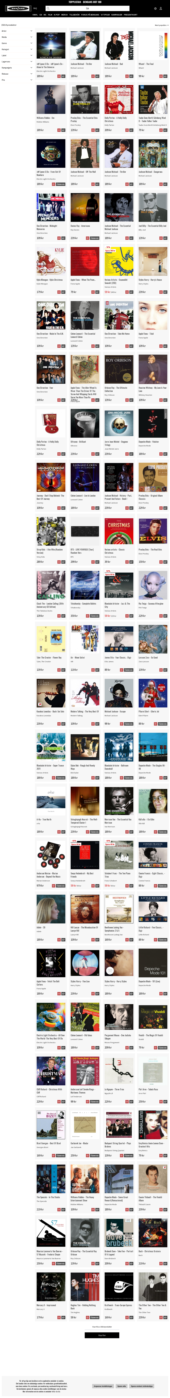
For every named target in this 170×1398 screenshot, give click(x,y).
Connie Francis (144, 880)
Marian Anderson (43, 880)
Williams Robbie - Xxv (45, 117)
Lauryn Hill (74, 934)
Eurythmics (143, 1150)
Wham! (141, 68)
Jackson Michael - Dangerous (150, 171)
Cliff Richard (41, 1096)
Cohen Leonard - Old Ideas (81, 1035)
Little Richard (144, 934)
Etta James (109, 661)
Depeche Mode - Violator (149, 441)
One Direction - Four (45, 387)
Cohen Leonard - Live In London (83, 495)
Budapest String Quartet (114, 1150)
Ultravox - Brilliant (78, 441)
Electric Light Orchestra (46, 71)
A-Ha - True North (44, 819)
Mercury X (40, 1309)
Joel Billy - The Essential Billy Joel (152, 225)
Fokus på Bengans (90, 14)
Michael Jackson (77, 68)
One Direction (42, 233)
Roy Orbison (109, 395)
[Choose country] (155, 8)
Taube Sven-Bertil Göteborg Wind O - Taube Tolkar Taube (152, 119)
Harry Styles (143, 284)
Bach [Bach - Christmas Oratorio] (141, 1255)
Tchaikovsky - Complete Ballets (83, 603)
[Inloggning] (161, 8)
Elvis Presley (76, 125)
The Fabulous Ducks (44, 611)
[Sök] (87, 8)
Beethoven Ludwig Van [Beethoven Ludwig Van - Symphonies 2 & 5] (114, 934)
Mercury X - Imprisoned (46, 1305)
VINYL (35, 14)
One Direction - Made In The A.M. (50, 333)
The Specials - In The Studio (48, 1197)
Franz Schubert (111, 880)
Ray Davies (75, 230)
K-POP (57, 14)
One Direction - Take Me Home (117, 333)
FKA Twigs (143, 607)
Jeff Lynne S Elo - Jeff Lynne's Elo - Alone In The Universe (50, 65)
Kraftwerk (108, 1309)
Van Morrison (110, 826)
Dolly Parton (109, 125)
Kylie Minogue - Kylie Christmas (50, 279)
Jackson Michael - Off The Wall (83, 171)
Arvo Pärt (142, 1093)
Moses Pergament (112, 1042)
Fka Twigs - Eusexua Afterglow (151, 603)
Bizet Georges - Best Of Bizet (49, 1143)
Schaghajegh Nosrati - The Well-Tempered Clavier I (84, 821)
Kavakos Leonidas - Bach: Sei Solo (50, 711)
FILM (50, 14)
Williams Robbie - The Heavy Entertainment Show (82, 1199)
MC (45, 14)
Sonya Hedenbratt (78, 880)
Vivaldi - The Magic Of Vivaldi (151, 1035)
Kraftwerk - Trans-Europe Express (118, 1305)
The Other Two (144, 1312)
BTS (72, 557)
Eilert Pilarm (143, 715)
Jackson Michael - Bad (114, 64)
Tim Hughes (75, 1312)
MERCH (64, 14)
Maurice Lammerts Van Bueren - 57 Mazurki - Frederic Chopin (50, 1253)
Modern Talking (77, 715)
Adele (39, 931)
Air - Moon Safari (78, 657)
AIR (72, 661)
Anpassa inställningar (103, 1386)
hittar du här (56, 1391)
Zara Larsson (144, 661)
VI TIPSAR (105, 14)
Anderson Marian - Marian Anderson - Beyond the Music (48, 875)
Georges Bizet (42, 1147)
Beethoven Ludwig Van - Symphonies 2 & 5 (114, 929)
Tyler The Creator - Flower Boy (49, 657)
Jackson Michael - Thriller (81, 64)
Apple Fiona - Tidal (146, 333)
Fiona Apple (75, 284)
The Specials (42, 1201)
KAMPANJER (116, 14)
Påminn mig (61, 184)
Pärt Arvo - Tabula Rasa (148, 1089)
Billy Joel (142, 230)
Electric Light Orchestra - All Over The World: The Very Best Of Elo (51, 1037)
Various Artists (110, 287)
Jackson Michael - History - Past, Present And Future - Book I (118, 497)
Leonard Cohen (77, 341)
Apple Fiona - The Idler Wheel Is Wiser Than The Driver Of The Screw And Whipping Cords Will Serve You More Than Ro (84, 392)
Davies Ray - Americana (80, 225)
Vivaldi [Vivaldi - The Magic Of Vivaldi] (141, 1039)
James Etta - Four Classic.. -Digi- (118, 657)
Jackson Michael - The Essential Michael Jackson (118, 227)
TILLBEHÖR (74, 14)
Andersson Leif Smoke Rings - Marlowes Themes (83, 1091)
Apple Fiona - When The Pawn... (83, 279)
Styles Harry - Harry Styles (116, 981)
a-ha (38, 823)
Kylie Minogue (42, 284)
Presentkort (130, 14)
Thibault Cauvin (144, 1204)
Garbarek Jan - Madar (79, 1143)
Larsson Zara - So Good (148, 657)
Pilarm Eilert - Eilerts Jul (149, 711)
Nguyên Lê (109, 1093)
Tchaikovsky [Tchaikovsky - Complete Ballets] (75, 607)
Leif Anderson (76, 1096)
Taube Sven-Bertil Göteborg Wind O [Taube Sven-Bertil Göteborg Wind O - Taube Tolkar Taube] (153, 125)
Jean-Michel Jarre (112, 449)
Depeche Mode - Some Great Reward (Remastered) (116, 1199)
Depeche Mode (145, 445)
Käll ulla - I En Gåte (146, 819)
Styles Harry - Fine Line (80, 981)
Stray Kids (41, 557)
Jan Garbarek (76, 1147)
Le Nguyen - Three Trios (114, 1089)
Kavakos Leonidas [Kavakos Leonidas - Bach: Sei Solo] (44, 715)
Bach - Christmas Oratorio (150, 1251)
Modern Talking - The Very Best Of (85, 711)
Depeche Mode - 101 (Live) (149, 981)
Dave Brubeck (110, 1258)
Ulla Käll (142, 823)
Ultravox (74, 445)
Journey (40, 503)
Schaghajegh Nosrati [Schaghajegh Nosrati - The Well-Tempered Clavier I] (79, 826)
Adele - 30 (41, 927)
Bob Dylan (74, 773)
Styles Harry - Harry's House (150, 279)
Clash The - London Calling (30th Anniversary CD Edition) (50, 605)
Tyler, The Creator (44, 661)
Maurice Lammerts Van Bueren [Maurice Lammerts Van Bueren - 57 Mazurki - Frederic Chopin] (49, 1258)
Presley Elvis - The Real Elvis (150, 549)
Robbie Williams (43, 122)
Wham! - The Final (146, 64)
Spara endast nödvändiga (141, 1386)
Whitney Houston (145, 395)
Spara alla (121, 1386)
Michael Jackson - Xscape (115, 711)
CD (40, 14)
